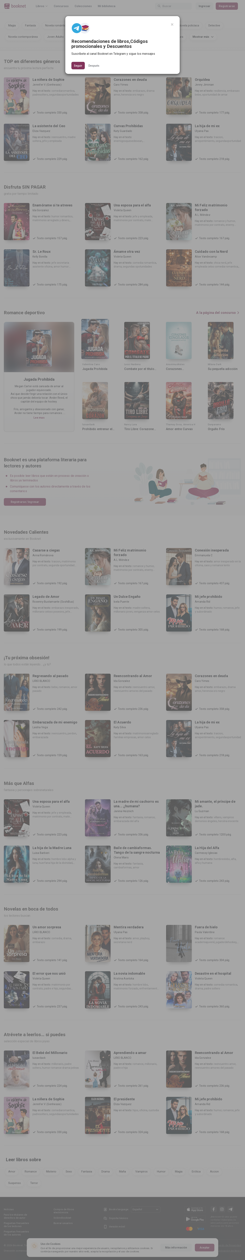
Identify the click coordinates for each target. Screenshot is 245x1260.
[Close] (172, 24)
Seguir (78, 65)
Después (93, 65)
